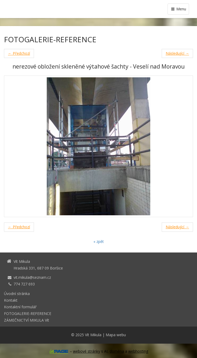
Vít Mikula (93, 334)
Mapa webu (116, 334)
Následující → (177, 53)
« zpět (98, 241)
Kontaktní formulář (20, 306)
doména (117, 351)
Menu (178, 8)
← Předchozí (19, 53)
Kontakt (11, 300)
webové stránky (86, 351)
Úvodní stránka (17, 293)
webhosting (138, 351)
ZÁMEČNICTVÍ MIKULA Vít (26, 320)
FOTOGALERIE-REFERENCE (27, 313)
